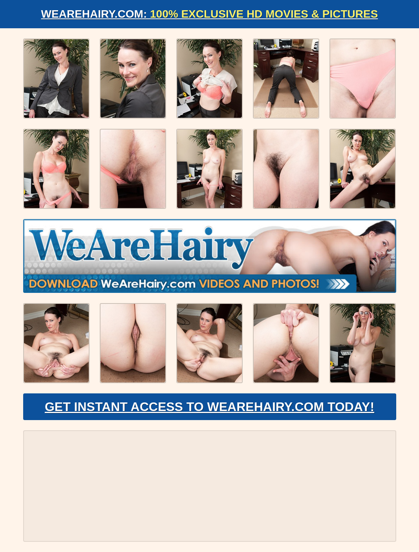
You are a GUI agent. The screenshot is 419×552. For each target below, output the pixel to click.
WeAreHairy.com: (209, 14)
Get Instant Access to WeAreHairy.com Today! (209, 407)
